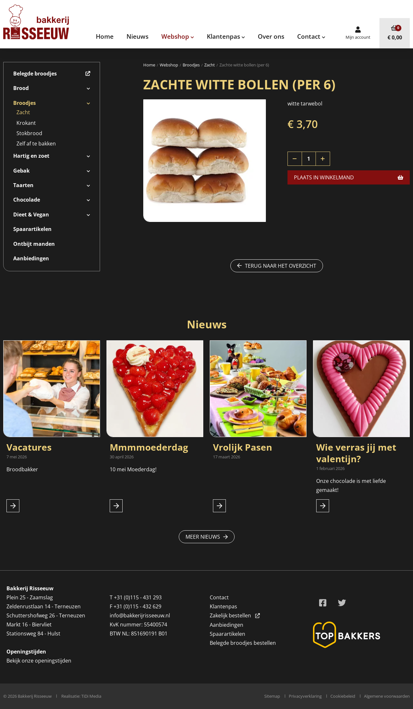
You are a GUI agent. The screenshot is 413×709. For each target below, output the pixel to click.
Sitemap (272, 696)
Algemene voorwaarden (387, 696)
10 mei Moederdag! (133, 469)
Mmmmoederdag (149, 447)
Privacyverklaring (305, 696)
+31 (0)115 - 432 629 (137, 606)
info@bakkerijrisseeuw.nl (140, 615)
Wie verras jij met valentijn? (356, 453)
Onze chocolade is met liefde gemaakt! (351, 485)
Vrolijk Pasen (242, 447)
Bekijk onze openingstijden (38, 660)
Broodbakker (22, 469)
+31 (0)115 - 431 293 (138, 597)
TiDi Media (91, 696)
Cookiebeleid (342, 696)
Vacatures (29, 447)
